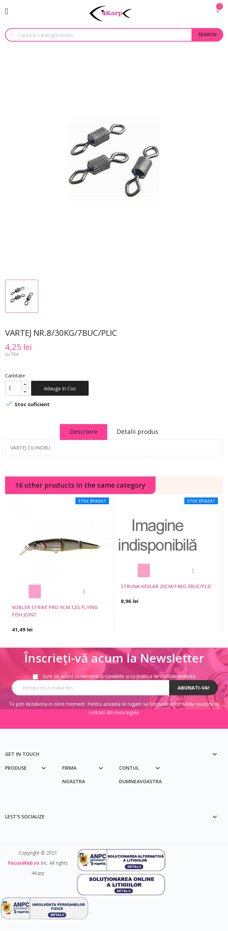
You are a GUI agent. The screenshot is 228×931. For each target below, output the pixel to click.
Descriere (83, 431)
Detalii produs (138, 431)
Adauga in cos (60, 388)
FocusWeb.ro (23, 863)
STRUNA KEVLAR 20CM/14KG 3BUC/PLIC (166, 586)
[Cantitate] (13, 388)
